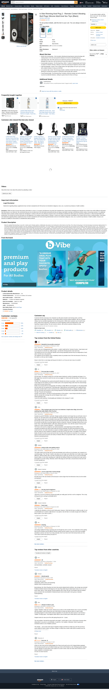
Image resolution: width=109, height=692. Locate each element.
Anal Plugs (19, 307)
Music (84, 6)
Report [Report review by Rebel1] (45, 498)
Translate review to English (41, 570)
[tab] (38, 330)
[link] (28, 103)
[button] (3, 6)
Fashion (89, 6)
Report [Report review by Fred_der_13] (36, 654)
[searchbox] (44, 2)
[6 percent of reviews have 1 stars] (12, 333)
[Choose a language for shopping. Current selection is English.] (54, 679)
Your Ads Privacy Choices (71, 684)
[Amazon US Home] (40, 680)
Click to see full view (21, 46)
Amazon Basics (18, 6)
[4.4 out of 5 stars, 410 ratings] (38, 144)
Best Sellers (27, 6)
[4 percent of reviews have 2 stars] (12, 331)
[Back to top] (54, 672)
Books (32, 6)
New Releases (64, 6)
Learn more (75, 83)
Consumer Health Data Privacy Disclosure (56, 684)
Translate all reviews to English (42, 553)
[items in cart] (105, 2)
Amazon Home (96, 6)
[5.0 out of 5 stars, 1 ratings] (23, 144)
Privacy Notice (43, 684)
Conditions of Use (35, 684)
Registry (72, 6)
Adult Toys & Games (23, 9)
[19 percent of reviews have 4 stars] (12, 326)
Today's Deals (39, 6)
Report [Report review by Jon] (45, 539)
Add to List (93, 44)
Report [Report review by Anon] (45, 440)
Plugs (41, 9)
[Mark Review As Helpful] (38, 365)
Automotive (104, 6)
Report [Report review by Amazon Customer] (45, 482)
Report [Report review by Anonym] (36, 596)
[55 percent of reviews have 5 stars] (12, 323)
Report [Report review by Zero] (36, 634)
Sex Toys (30, 9)
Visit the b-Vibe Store (45, 18)
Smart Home (78, 6)
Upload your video (6, 193)
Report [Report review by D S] (36, 567)
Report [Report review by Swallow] (45, 465)
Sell (52, 6)
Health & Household (5, 9)
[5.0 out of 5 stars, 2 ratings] (65, 142)
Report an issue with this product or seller (50, 91)
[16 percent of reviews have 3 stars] (12, 328)
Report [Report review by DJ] (45, 402)
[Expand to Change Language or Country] (58, 679)
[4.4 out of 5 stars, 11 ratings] (9, 144)
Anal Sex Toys (36, 9)
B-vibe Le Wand (99, 32)
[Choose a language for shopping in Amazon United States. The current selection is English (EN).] (81, 2)
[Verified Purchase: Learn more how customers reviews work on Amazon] (48, 347)
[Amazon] (5, 2)
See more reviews (39, 544)
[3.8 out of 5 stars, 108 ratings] (52, 144)
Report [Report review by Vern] (45, 364)
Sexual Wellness (14, 9)
